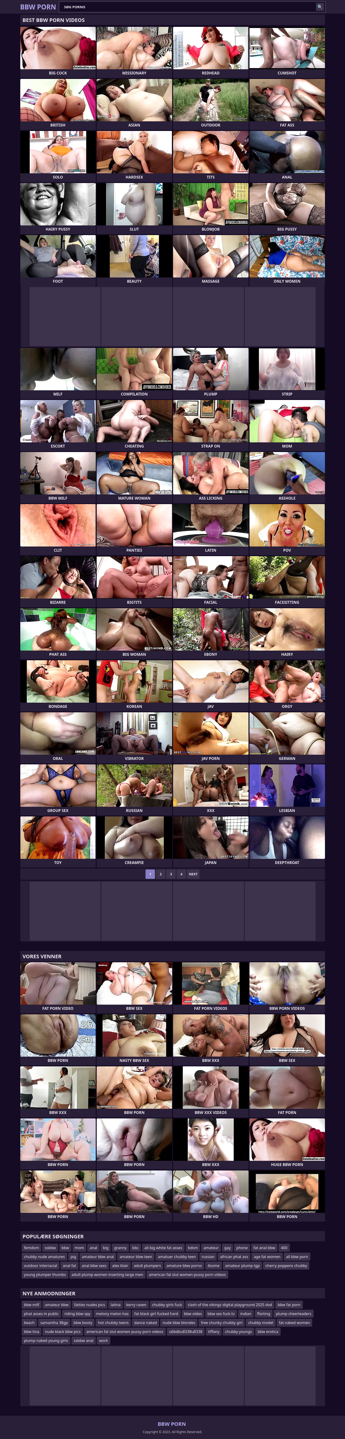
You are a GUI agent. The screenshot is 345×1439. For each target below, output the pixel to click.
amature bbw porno (184, 1265)
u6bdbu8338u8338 (186, 1331)
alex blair (120, 1265)
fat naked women (294, 1322)
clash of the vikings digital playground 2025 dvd (230, 1304)
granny (120, 1247)
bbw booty (83, 1322)
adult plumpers (147, 1265)
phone (242, 1247)
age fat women (267, 1256)
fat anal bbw (264, 1247)
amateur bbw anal (98, 1256)
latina (116, 1304)
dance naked (145, 1322)
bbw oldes (193, 1313)
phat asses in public (41, 1313)
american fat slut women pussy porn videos (187, 1274)
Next (193, 874)
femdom (31, 1247)
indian (245, 1313)
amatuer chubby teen (177, 1256)
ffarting (263, 1313)
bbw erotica (268, 1331)
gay (227, 1247)
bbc (135, 1247)
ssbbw (50, 1247)
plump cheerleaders (293, 1313)
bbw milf (31, 1304)
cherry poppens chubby (286, 1265)
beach (29, 1322)
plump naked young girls (46, 1340)
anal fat (69, 1265)
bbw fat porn (289, 1304)
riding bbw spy (77, 1313)
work (103, 1340)
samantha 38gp (54, 1322)
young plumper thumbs (45, 1274)
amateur (211, 1247)
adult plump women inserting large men (107, 1274)
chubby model (260, 1322)
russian (208, 1256)
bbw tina (31, 1331)
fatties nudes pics (89, 1304)
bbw (65, 1247)
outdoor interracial (40, 1265)
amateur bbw (56, 1304)
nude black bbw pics (63, 1331)
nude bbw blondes (178, 1322)
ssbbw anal (83, 1340)
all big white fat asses (163, 1247)
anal (93, 1247)
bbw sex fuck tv (221, 1313)
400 (284, 1247)
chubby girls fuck (167, 1304)
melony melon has (112, 1313)
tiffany (213, 1331)
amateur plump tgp (242, 1265)
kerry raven (136, 1304)
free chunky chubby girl (221, 1322)
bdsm (193, 1247)
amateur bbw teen (136, 1256)
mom (79, 1247)
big (105, 1247)
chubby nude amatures (44, 1256)
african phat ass (234, 1256)
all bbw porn (297, 1256)
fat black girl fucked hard (156, 1313)
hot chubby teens (113, 1322)
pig (73, 1256)
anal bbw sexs (94, 1265)
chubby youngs (238, 1331)
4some (213, 1265)
